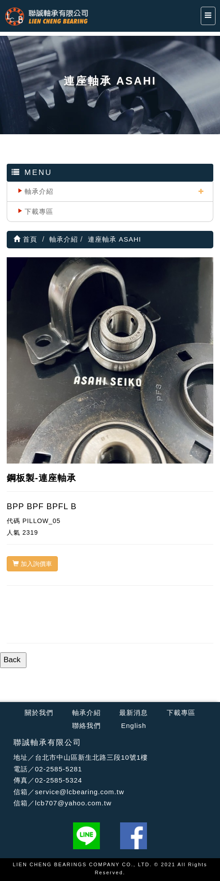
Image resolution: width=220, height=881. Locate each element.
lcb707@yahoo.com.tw (73, 803)
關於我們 (39, 712)
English (133, 725)
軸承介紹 (39, 191)
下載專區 (39, 211)
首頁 (25, 239)
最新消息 (133, 712)
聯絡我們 (86, 725)
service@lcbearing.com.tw (79, 792)
